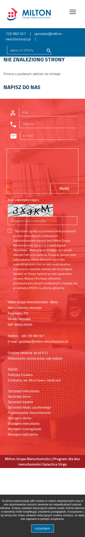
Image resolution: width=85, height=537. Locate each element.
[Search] (29, 50)
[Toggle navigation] (73, 12)
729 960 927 (16, 33)
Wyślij (64, 188)
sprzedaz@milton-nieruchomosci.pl (34, 36)
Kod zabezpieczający (23, 199)
